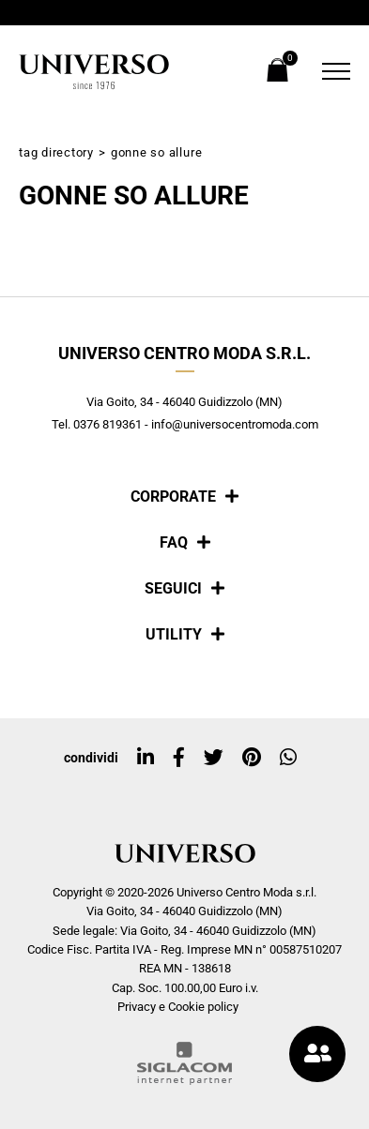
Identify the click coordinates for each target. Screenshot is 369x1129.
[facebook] (179, 757)
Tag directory (56, 152)
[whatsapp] (288, 757)
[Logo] (94, 71)
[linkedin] (145, 757)
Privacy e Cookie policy (177, 1007)
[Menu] (331, 71)
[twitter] (213, 757)
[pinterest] (251, 757)
